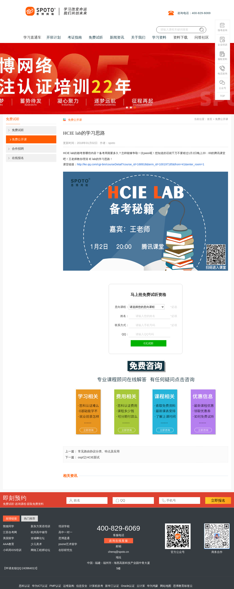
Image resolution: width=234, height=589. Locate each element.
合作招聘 (18, 148)
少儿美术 (36, 544)
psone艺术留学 (67, 544)
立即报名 (218, 500)
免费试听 (18, 130)
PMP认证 (55, 585)
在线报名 (18, 158)
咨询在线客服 (118, 540)
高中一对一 (65, 532)
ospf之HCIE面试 (89, 457)
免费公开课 (19, 139)
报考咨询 (222, 27)
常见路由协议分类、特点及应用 (99, 451)
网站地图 (165, 585)
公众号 (222, 84)
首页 (209, 119)
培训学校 (64, 526)
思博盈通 (64, 538)
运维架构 (68, 585)
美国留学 (8, 538)
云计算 (141, 585)
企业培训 (222, 41)
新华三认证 (112, 585)
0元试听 (148, 343)
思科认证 (24, 585)
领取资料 (222, 56)
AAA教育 (8, 544)
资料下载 (180, 37)
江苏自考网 (10, 532)
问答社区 (202, 37)
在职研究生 (65, 550)
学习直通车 (32, 37)
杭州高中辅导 (39, 532)
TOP (222, 96)
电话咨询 (222, 70)
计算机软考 (96, 585)
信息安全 (81, 585)
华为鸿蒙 (152, 585)
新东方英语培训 (40, 526)
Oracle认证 (128, 585)
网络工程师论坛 (40, 550)
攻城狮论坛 (38, 538)
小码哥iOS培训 (12, 550)
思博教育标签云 (183, 585)
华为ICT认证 (40, 585)
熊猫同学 (8, 526)
